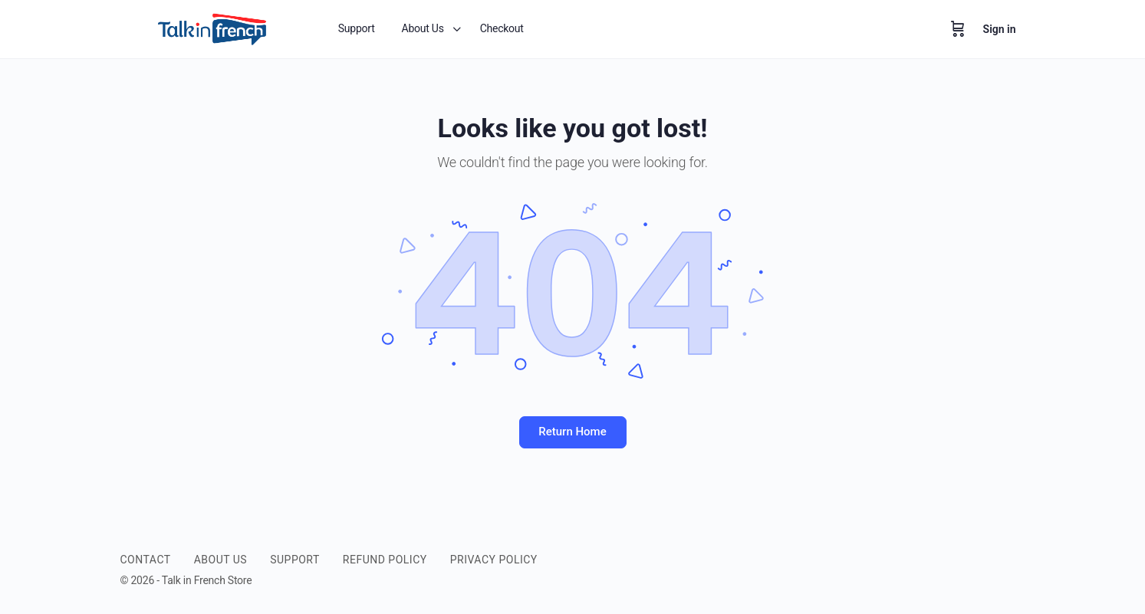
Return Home (572, 431)
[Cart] (958, 29)
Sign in (999, 29)
